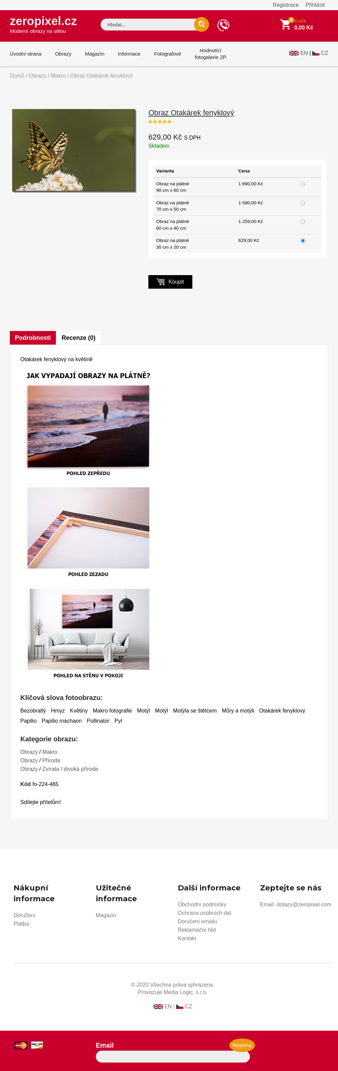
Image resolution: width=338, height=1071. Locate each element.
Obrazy (63, 54)
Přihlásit (315, 5)
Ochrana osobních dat (204, 913)
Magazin (106, 915)
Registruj (242, 1045)
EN (304, 53)
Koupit (170, 281)
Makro (58, 76)
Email (105, 1045)
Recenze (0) (79, 337)
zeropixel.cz (43, 24)
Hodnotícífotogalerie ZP (210, 53)
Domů (17, 76)
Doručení (25, 915)
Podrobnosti (33, 337)
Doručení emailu (197, 921)
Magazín (95, 54)
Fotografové (167, 54)
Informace (129, 54)
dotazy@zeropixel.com (303, 904)
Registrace (286, 5)
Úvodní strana (25, 54)
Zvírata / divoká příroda (70, 769)
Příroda (51, 760)
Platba (21, 924)
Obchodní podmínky (202, 904)
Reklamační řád (197, 930)
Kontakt (187, 938)
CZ (324, 53)
